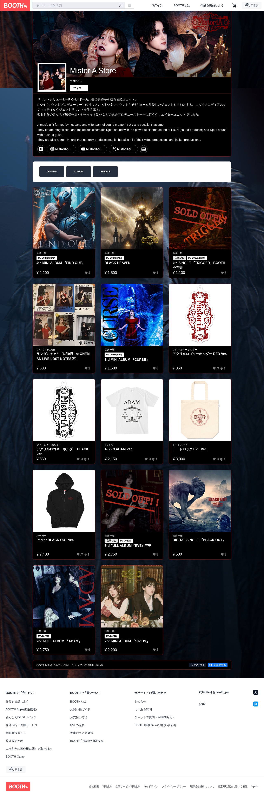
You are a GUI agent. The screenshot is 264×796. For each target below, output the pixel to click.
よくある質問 (143, 709)
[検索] (120, 5)
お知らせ (140, 701)
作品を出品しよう (212, 5)
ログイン (157, 5)
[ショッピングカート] (234, 5)
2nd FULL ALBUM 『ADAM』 (59, 641)
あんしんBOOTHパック (21, 717)
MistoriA (76, 81)
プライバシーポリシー (174, 786)
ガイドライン (151, 786)
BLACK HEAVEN (118, 263)
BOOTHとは (181, 5)
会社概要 (94, 786)
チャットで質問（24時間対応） (154, 717)
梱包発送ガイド (16, 733)
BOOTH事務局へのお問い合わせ (155, 725)
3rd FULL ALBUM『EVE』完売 (128, 545)
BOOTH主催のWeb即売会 (87, 741)
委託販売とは (14, 741)
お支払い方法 (78, 717)
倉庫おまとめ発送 (81, 733)
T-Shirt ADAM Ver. (118, 449)
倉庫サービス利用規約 (128, 786)
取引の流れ (77, 725)
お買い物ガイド (80, 709)
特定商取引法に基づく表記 (233, 786)
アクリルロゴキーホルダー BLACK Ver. (62, 451)
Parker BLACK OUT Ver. (55, 540)
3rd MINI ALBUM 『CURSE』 (127, 359)
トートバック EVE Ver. (190, 449)
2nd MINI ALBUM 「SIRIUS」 (127, 641)
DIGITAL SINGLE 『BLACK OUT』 (199, 540)
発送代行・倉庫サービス (22, 725)
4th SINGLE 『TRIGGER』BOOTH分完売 (199, 265)
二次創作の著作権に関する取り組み (29, 749)
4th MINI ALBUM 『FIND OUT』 (61, 263)
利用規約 (107, 786)
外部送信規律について (202, 786)
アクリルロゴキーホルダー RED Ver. (200, 354)
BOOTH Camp (15, 756)
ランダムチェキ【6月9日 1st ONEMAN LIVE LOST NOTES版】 (63, 356)
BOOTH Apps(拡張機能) (21, 709)
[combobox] (78, 5)
